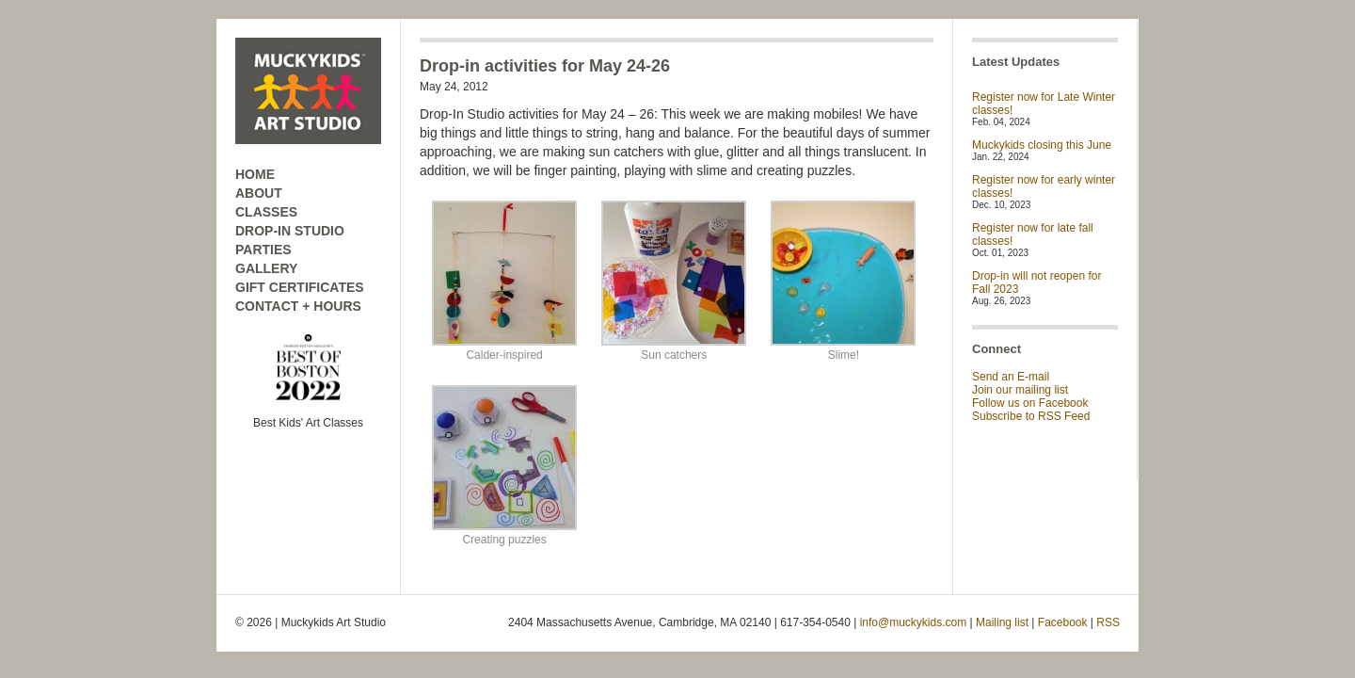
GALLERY (266, 268)
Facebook (1063, 622)
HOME (255, 174)
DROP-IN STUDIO (289, 230)
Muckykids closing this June (1041, 145)
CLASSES (266, 211)
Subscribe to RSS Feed (1031, 416)
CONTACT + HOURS (298, 306)
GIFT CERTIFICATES (299, 287)
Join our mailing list (1020, 389)
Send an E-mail (1010, 376)
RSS (1108, 622)
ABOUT (258, 193)
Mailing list (1002, 622)
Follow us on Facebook (1030, 403)
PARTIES (263, 249)
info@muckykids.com (913, 622)
